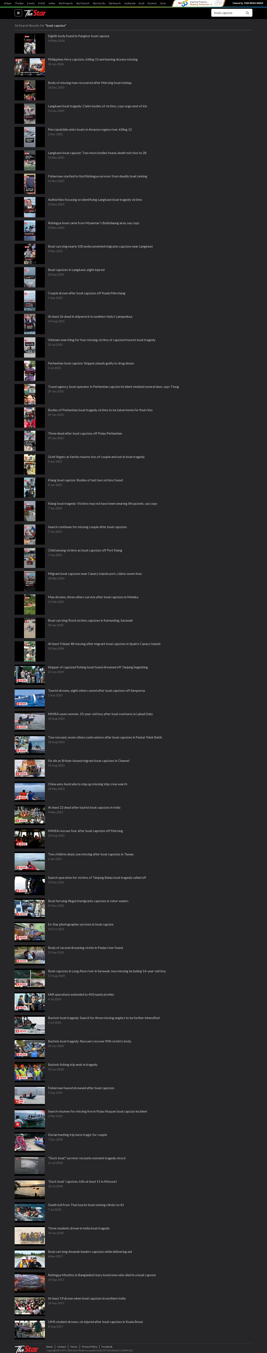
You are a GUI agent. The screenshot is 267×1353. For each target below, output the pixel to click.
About (49, 1346)
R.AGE (41, 3)
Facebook (107, 1346)
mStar (52, 3)
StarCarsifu (99, 3)
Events (31, 3)
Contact (61, 1346)
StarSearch (115, 3)
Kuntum (152, 3)
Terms (74, 1346)
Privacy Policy (89, 1346)
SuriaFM (165, 3)
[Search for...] (227, 13)
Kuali (141, 3)
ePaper (8, 3)
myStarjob (129, 3)
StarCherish (82, 3)
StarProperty (66, 3)
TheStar (19, 3)
